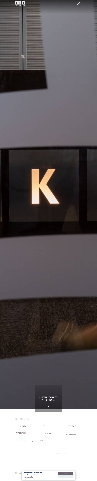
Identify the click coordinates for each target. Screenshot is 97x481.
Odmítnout (66, 476)
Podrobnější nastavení (28, 477)
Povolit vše (66, 473)
